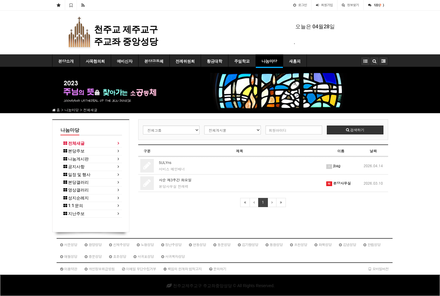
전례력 (183, 186)
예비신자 (124, 61)
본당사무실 (168, 186)
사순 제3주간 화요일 (175, 179)
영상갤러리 (76, 190)
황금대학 (214, 61)
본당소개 (66, 61)
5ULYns (165, 162)
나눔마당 (269, 61)
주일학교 (242, 61)
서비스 (164, 168)
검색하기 (355, 130)
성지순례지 (76, 198)
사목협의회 (95, 61)
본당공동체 (154, 61)
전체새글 (74, 143)
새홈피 (295, 61)
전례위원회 (185, 61)
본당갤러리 (76, 182)
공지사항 (74, 167)
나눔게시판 (76, 159)
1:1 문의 (73, 206)
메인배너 (178, 168)
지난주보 (74, 214)
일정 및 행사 (76, 175)
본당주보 (74, 151)
